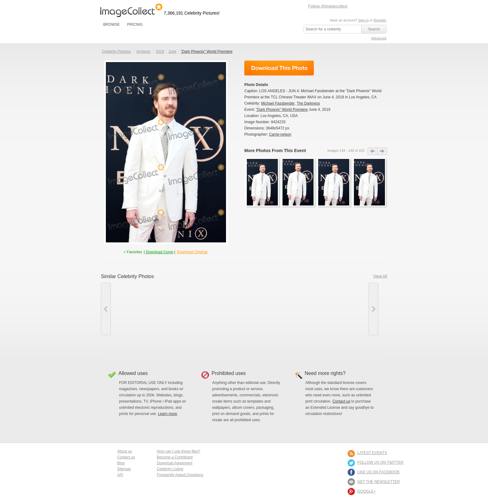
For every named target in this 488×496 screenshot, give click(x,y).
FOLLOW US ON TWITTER (380, 462)
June (172, 51)
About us (124, 451)
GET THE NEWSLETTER (378, 482)
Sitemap (124, 469)
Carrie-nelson (280, 134)
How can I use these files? (178, 451)
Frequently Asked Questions (180, 475)
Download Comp (159, 252)
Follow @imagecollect (328, 6)
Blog (121, 463)
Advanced (378, 38)
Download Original (192, 252)
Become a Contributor (175, 457)
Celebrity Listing (170, 469)
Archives (143, 51)
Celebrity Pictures (116, 51)
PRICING (134, 24)
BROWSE (111, 24)
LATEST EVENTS (372, 453)
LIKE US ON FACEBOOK (378, 472)
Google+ (366, 491)
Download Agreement (174, 463)
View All (380, 276)
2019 (160, 51)
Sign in (363, 20)
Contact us (341, 401)
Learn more (167, 414)
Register (380, 20)
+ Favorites (133, 252)
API (120, 475)
